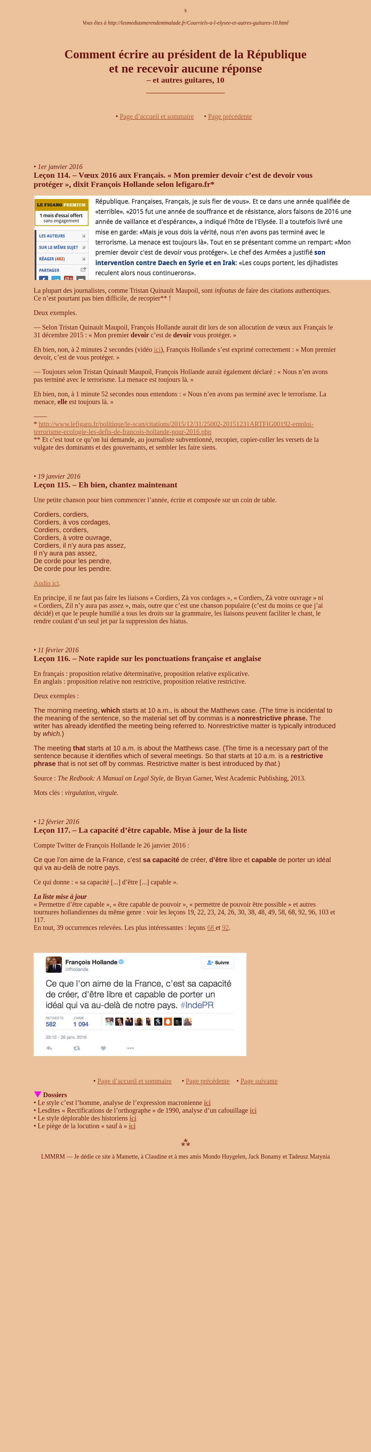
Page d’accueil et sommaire (157, 116)
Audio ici (46, 583)
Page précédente (230, 116)
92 (225, 927)
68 (211, 927)
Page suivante (259, 1081)
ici (157, 349)
